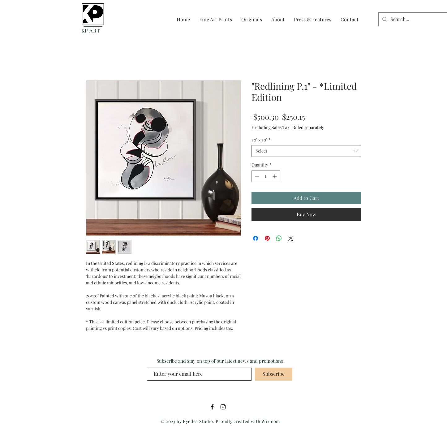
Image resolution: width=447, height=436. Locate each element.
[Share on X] (290, 238)
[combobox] (306, 151)
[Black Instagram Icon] (223, 407)
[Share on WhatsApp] (279, 238)
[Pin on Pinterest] (267, 238)
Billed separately (308, 127)
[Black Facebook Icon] (212, 407)
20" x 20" (261, 140)
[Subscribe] (273, 374)
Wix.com (270, 421)
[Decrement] (256, 176)
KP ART (91, 30)
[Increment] (275, 176)
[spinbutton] (265, 176)
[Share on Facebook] (255, 238)
